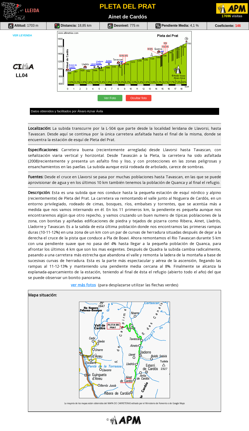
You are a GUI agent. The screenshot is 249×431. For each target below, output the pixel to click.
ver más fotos (83, 284)
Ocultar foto (138, 98)
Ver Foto (110, 98)
